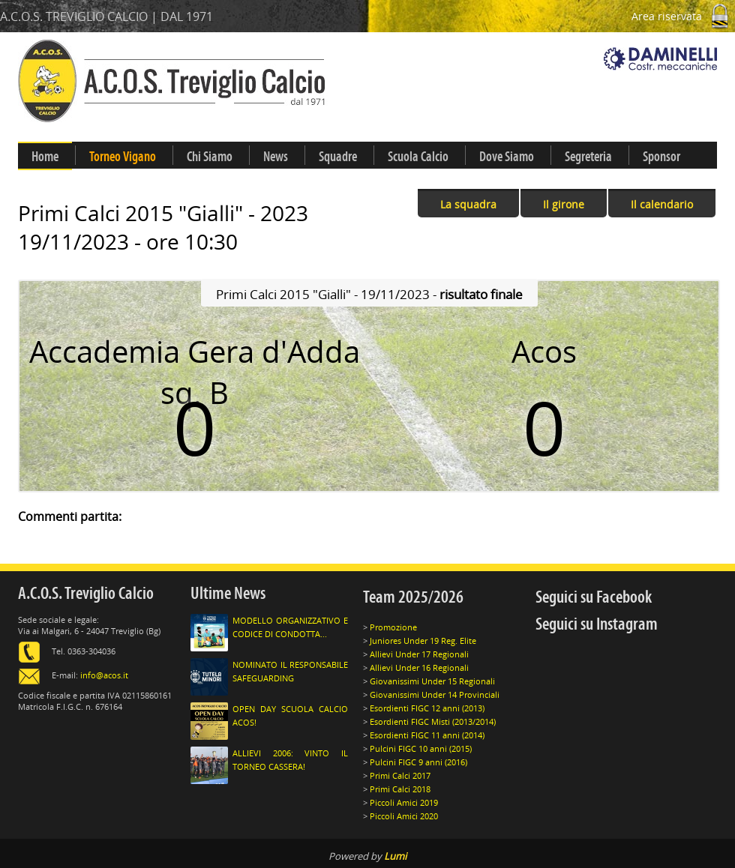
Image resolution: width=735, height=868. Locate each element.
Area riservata (683, 16)
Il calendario (662, 204)
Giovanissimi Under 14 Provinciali (435, 694)
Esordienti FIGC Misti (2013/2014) (433, 721)
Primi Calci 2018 (400, 789)
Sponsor (661, 156)
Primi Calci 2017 (400, 775)
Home (45, 156)
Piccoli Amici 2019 (404, 802)
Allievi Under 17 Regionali (419, 654)
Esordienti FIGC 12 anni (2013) (427, 708)
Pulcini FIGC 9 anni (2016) (418, 762)
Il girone (563, 204)
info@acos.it (104, 675)
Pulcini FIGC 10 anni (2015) (421, 748)
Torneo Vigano (122, 156)
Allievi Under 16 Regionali (419, 667)
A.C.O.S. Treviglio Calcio (86, 593)
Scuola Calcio (418, 156)
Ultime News (228, 593)
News (275, 156)
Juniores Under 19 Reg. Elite (423, 640)
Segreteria (588, 156)
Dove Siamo (506, 156)
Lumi (395, 856)
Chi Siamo (209, 156)
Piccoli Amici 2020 (404, 816)
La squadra (468, 204)
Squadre (338, 156)
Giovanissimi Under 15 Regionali (432, 681)
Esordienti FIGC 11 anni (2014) (427, 735)
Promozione (393, 627)
